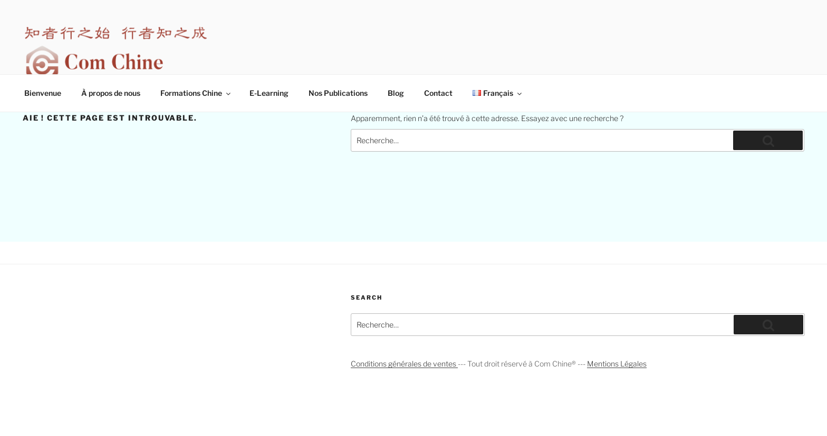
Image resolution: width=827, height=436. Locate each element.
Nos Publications (338, 92)
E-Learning (269, 92)
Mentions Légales (617, 363)
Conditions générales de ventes (404, 363)
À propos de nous (110, 92)
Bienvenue (42, 92)
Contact (438, 92)
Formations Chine (196, 92)
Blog (396, 92)
